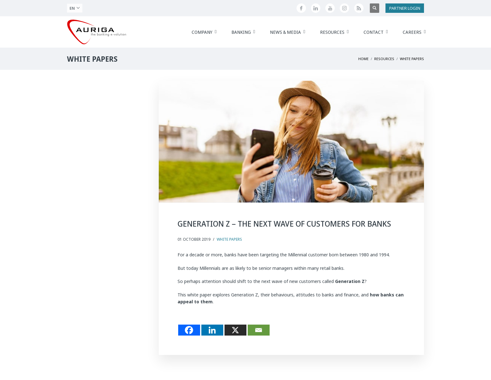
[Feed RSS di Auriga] (359, 8)
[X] (235, 330)
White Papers (229, 239)
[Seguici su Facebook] (301, 8)
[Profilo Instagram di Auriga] (344, 8)
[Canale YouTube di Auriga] (330, 8)
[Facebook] (189, 330)
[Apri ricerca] (374, 8)
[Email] (259, 330)
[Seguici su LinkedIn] (315, 8)
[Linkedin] (212, 330)
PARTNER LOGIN (404, 8)
